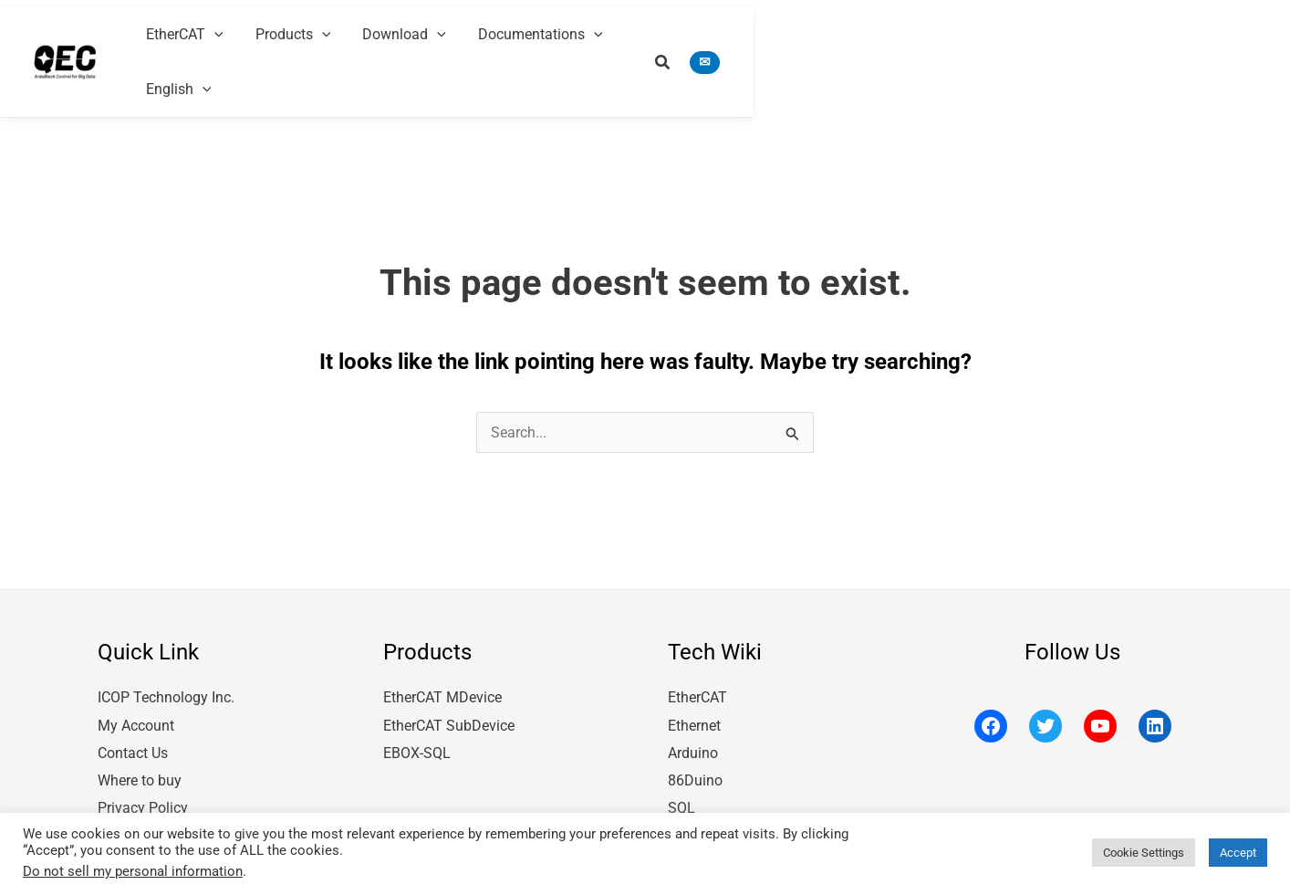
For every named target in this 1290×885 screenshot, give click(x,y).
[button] (1136, 34)
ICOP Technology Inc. (166, 651)
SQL (681, 760)
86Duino (695, 733)
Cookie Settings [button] (1143, 845)
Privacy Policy (143, 760)
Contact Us (133, 706)
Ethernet (694, 679)
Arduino (693, 706)
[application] (620, 32)
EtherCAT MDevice (442, 651)
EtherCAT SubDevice (449, 679)
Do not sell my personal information (133, 864)
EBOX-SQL (417, 706)
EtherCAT (697, 651)
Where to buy (140, 733)
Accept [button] (1238, 845)
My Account (136, 679)
